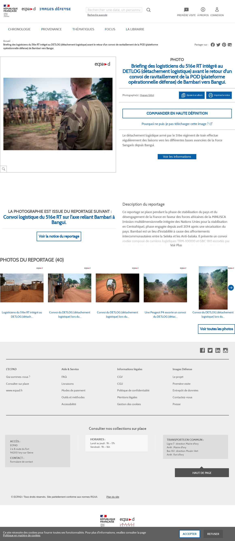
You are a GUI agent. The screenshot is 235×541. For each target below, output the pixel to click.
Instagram (225, 350)
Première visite (181, 384)
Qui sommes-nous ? (18, 377)
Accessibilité (69, 404)
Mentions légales (127, 397)
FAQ (64, 377)
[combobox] (114, 9)
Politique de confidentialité (133, 390)
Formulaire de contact (21, 461)
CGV (120, 377)
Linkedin (217, 350)
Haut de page (202, 473)
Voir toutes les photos (216, 329)
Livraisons (68, 384)
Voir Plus (176, 245)
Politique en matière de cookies (21, 536)
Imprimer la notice (219, 95)
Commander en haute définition (177, 113)
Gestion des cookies (129, 404)
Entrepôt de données (185, 390)
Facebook (202, 350)
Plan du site (112, 497)
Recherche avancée (97, 14)
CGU (120, 384)
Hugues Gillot (147, 95)
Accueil (6, 40)
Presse (177, 404)
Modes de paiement (73, 390)
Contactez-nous (182, 397)
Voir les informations (177, 156)
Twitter (210, 350)
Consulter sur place (17, 384)
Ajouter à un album (192, 95)
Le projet (178, 377)
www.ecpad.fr (14, 390)
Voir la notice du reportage (59, 236)
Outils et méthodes (73, 397)
